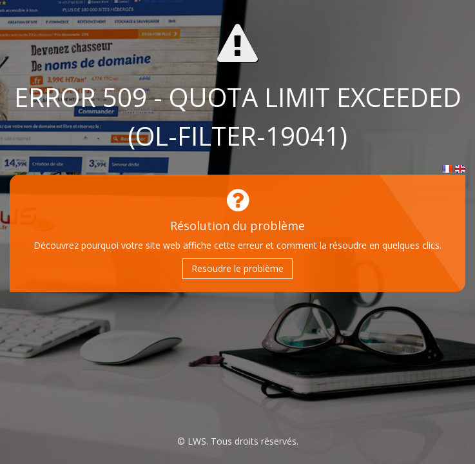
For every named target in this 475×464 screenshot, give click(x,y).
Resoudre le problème (237, 268)
